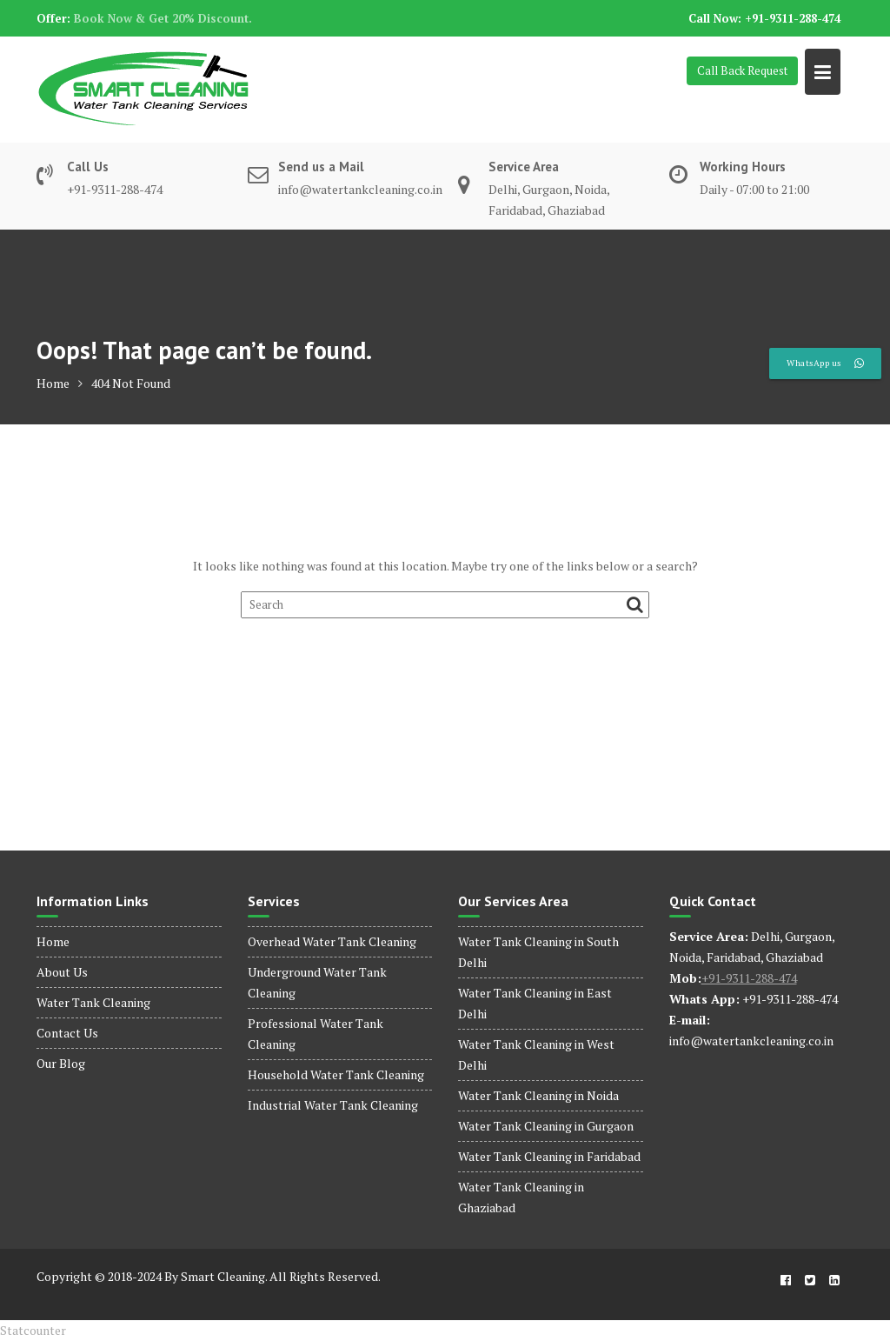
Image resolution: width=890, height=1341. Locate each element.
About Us (62, 972)
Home (53, 941)
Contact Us (67, 1032)
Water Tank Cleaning (93, 1002)
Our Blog (61, 1063)
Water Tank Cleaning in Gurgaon (546, 1126)
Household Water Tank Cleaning (336, 1074)
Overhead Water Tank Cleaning (332, 941)
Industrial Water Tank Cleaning (333, 1105)
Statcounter (33, 1330)
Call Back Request (742, 70)
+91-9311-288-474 (749, 978)
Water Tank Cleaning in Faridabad (549, 1156)
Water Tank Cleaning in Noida (538, 1095)
